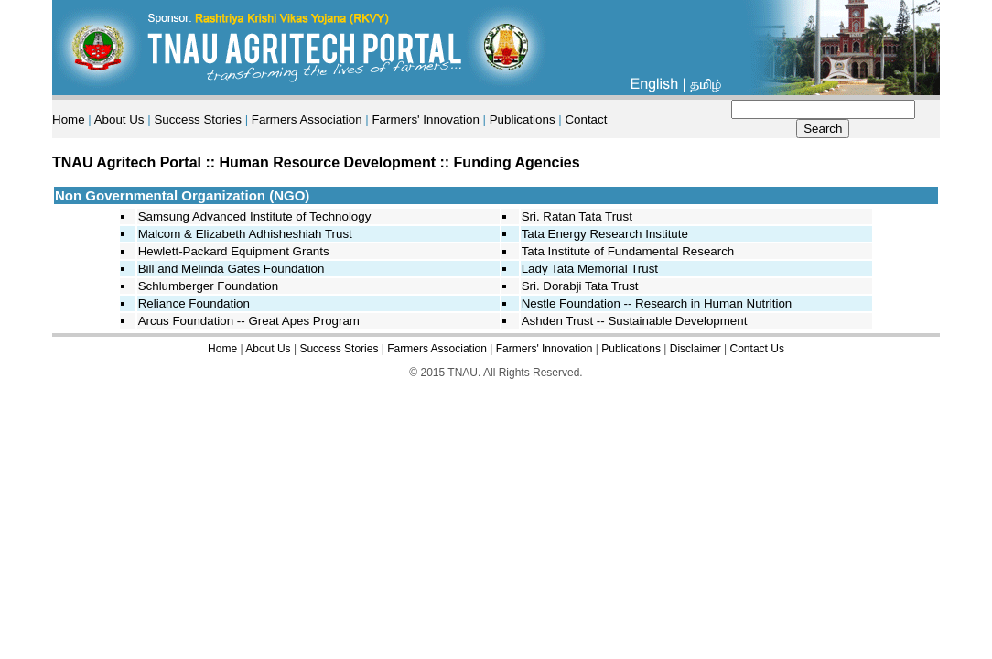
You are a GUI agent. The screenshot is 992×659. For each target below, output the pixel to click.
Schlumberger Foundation (208, 286)
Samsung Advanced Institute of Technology (255, 216)
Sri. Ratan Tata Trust (577, 216)
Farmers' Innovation (425, 119)
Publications (522, 119)
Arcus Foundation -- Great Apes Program (249, 321)
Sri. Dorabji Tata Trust (580, 286)
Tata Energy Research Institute (605, 234)
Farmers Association (307, 119)
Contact (586, 119)
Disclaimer (695, 348)
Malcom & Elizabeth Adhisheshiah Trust (245, 234)
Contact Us (757, 348)
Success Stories (198, 119)
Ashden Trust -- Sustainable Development (635, 321)
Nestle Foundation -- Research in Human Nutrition (657, 303)
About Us (119, 119)
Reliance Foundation (194, 303)
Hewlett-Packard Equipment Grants (233, 251)
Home (68, 119)
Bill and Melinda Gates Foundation (231, 268)
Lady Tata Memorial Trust (590, 268)
